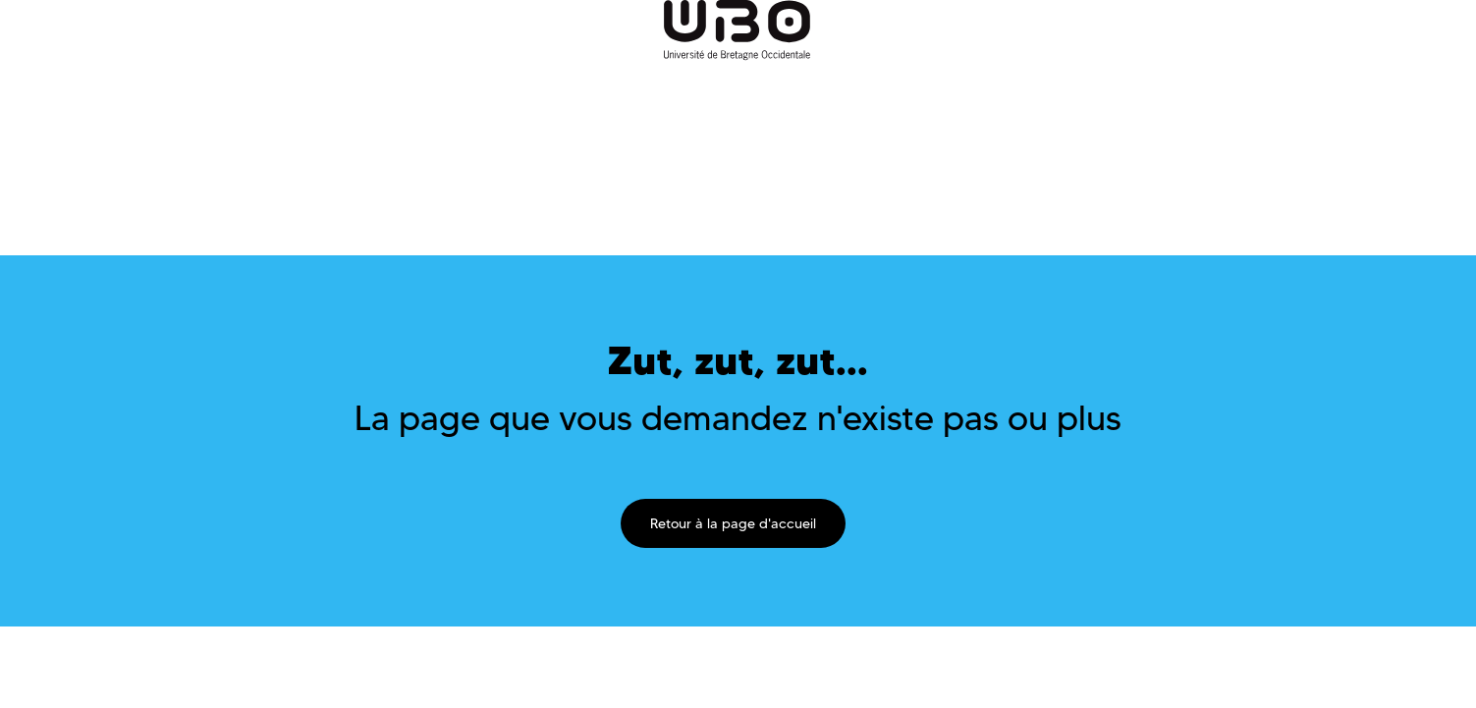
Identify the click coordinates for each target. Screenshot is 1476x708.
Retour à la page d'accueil (733, 523)
